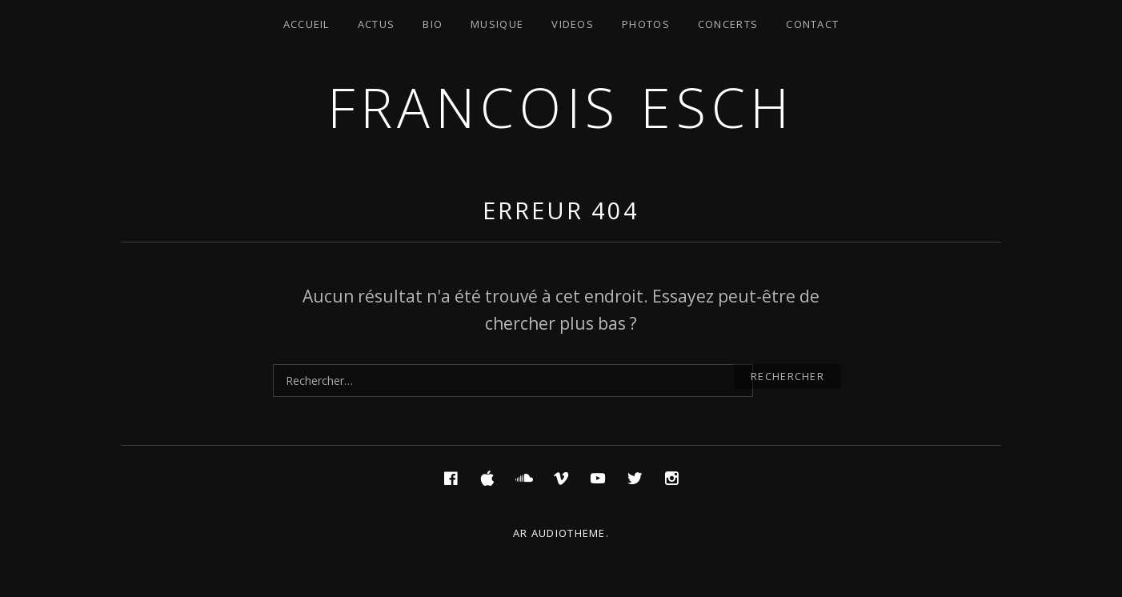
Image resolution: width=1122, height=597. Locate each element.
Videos (572, 24)
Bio (433, 24)
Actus (376, 24)
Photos (646, 24)
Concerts (728, 24)
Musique (497, 24)
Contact (812, 24)
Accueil (306, 24)
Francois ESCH (561, 107)
